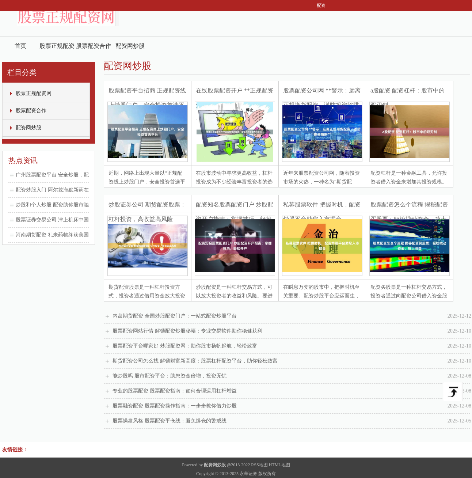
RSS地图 (259, 464)
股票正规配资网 (57, 49)
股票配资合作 (93, 46)
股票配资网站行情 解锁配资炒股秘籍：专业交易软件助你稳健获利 (292, 331)
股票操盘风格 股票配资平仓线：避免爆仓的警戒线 (292, 421)
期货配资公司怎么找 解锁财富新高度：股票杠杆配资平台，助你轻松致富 (292, 361)
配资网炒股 (130, 46)
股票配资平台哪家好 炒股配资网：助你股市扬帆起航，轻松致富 (292, 346)
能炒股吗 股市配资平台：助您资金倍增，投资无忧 (292, 376)
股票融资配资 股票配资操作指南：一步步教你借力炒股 (292, 406)
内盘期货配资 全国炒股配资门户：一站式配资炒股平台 (292, 316)
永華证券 (248, 473)
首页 (20, 46)
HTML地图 (279, 464)
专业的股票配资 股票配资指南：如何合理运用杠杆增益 (292, 391)
